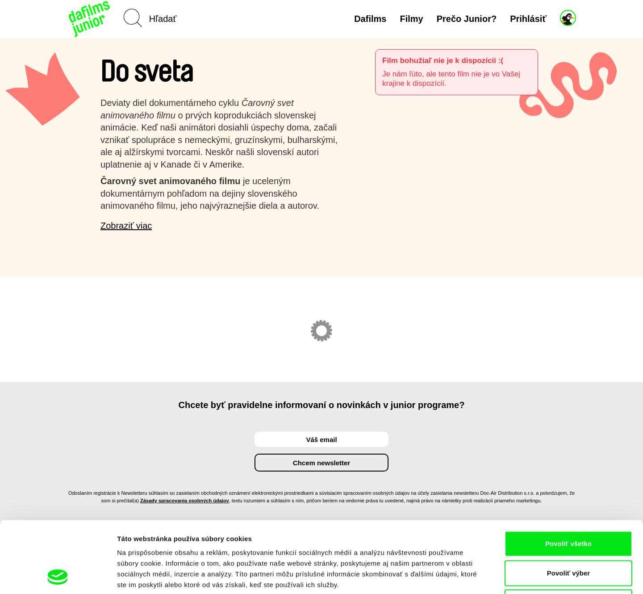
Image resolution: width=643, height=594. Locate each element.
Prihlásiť (528, 19)
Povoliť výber (568, 506)
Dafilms (370, 19)
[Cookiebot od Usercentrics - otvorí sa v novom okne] (58, 576)
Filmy (411, 19)
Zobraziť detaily (466, 576)
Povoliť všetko (568, 476)
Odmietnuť (568, 535)
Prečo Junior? (467, 19)
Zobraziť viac (126, 226)
